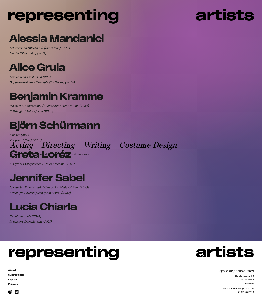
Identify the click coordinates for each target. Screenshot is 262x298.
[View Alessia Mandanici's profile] (56, 38)
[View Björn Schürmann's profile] (54, 125)
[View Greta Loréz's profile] (40, 154)
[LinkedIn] (17, 292)
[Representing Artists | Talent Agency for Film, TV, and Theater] (131, 16)
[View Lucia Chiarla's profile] (43, 207)
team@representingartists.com (238, 288)
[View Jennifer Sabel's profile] (47, 178)
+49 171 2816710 (245, 292)
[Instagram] (10, 292)
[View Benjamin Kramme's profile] (56, 96)
